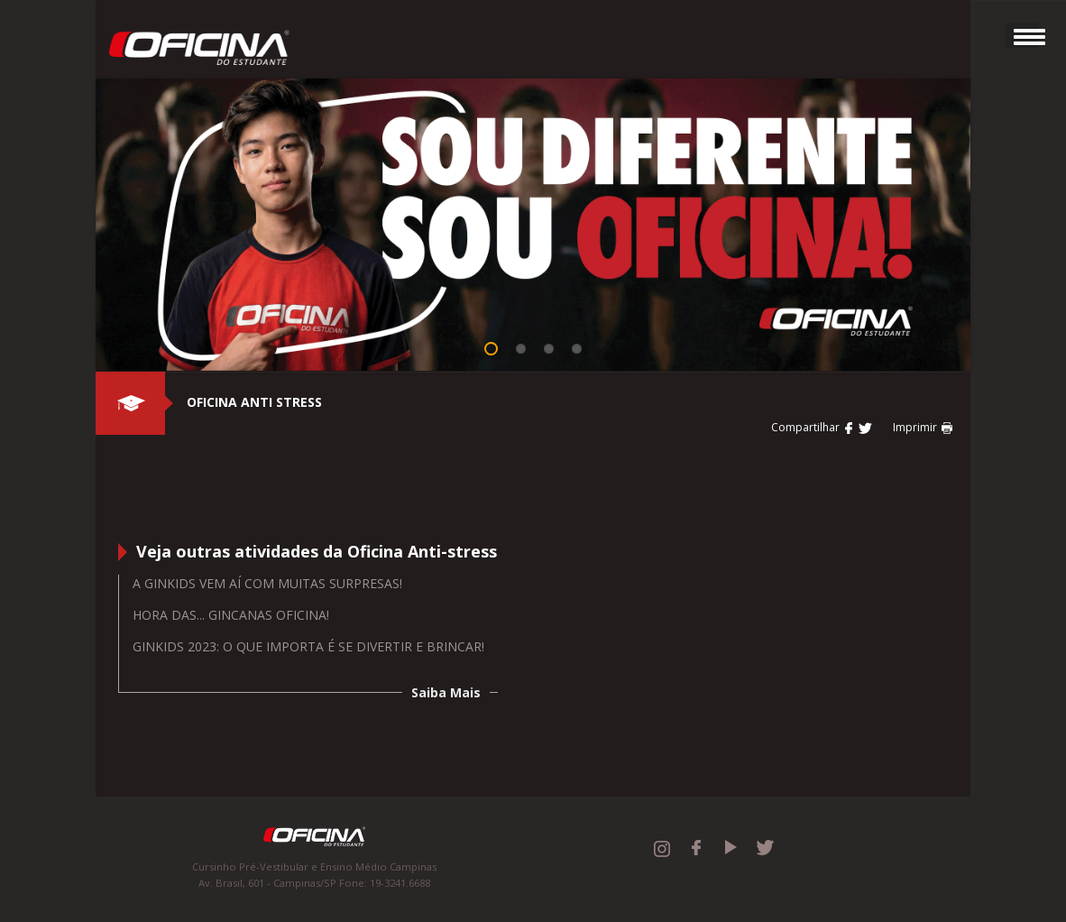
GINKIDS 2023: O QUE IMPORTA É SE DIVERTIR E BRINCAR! (308, 646)
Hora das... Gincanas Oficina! (231, 614)
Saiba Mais (446, 692)
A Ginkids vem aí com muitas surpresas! (267, 583)
